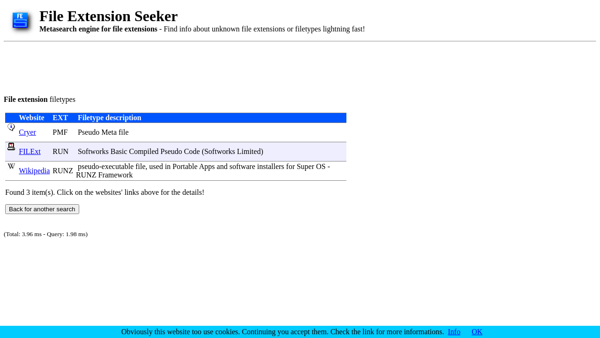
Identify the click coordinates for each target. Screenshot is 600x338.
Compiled (143, 151)
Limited (249, 151)
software (242, 166)
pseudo (88, 166)
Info (454, 332)
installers (271, 166)
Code (192, 151)
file (123, 132)
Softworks (93, 151)
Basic (119, 151)
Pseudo (88, 132)
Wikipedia (34, 171)
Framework (115, 175)
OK (477, 332)
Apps (207, 166)
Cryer (27, 132)
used (156, 166)
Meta (109, 132)
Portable (184, 166)
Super (305, 166)
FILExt (29, 151)
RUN (60, 151)
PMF (60, 132)
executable (118, 166)
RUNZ (62, 171)
